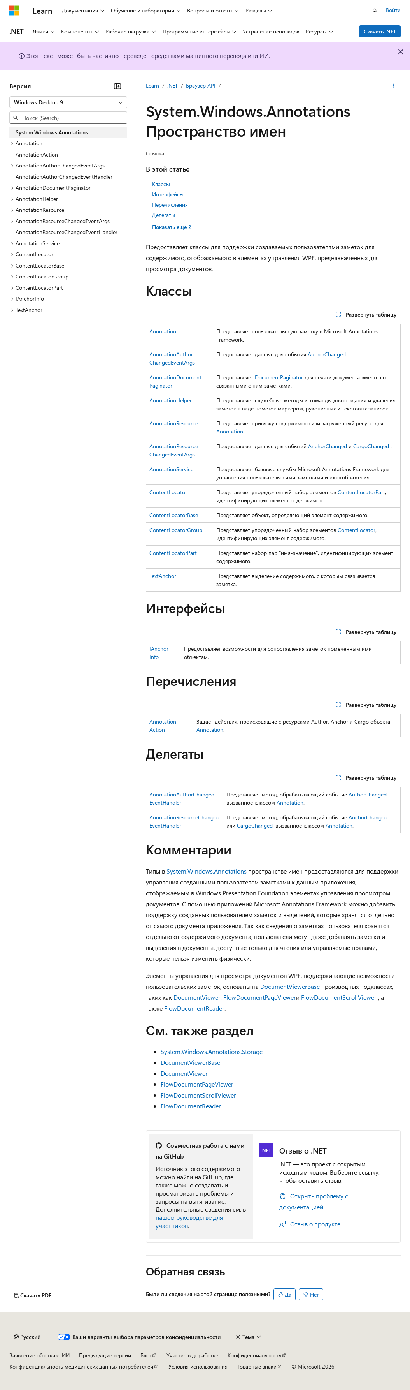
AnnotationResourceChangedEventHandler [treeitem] (66, 232)
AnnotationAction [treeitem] (37, 154)
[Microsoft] (14, 10)
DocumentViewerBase (290, 986)
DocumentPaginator (279, 377)
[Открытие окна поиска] (375, 11)
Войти (393, 10)
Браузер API (201, 85)
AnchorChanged (327, 446)
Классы (161, 184)
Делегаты (163, 214)
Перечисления (170, 204)
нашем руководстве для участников (189, 1221)
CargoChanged (371, 446)
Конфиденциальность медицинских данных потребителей (81, 1366)
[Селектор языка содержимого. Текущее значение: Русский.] (27, 1337)
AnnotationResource (173, 423)
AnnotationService (171, 469)
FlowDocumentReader (194, 1008)
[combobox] (68, 102)
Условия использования (198, 1366)
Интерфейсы (168, 194)
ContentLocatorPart (361, 492)
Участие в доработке (192, 1355)
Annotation (162, 331)
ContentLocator (168, 492)
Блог (145, 1355)
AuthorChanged (327, 354)
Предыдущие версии (105, 1355)
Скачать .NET (380, 31)
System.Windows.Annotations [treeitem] (52, 132)
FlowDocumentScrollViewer (339, 997)
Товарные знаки (257, 1366)
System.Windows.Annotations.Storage (212, 1051)
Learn (152, 85)
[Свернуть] (117, 86)
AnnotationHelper (170, 400)
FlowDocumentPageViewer (259, 997)
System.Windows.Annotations (206, 871)
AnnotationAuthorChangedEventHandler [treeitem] (64, 176)
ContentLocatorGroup (175, 530)
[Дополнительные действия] (394, 86)
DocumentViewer (197, 997)
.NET (172, 85)
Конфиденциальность (254, 1355)
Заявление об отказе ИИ (39, 1355)
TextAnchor (162, 576)
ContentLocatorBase (173, 515)
